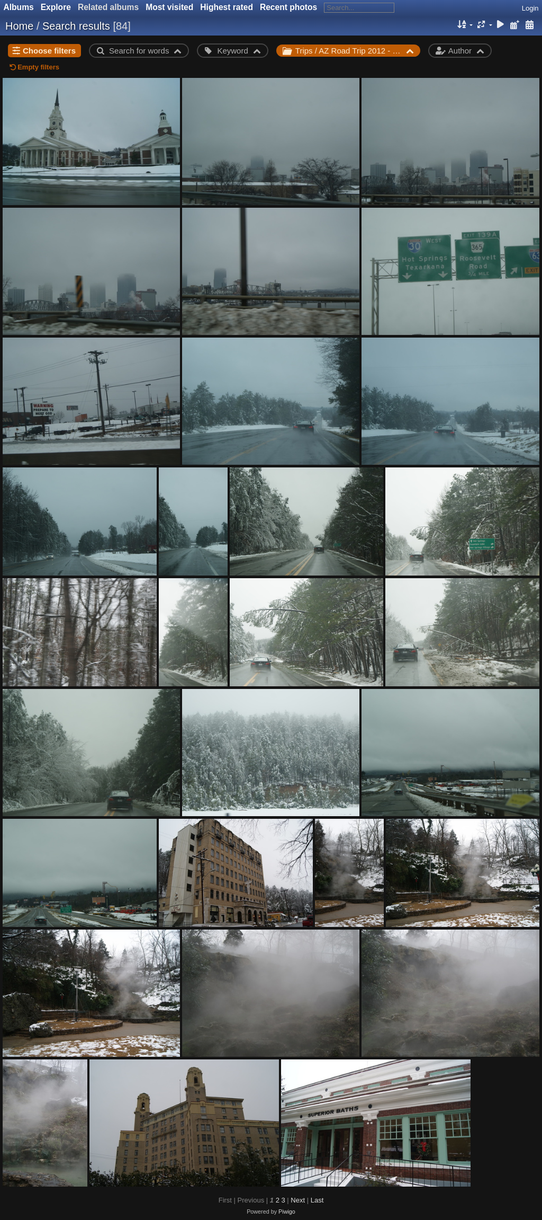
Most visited (169, 7)
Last (317, 1200)
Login (530, 8)
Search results (76, 26)
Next (298, 1200)
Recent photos (288, 7)
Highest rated (226, 7)
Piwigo (286, 1211)
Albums (19, 7)
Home (19, 26)
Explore (56, 7)
